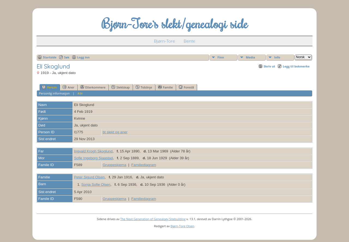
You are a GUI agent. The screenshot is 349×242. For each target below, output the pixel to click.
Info (277, 57)
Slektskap (121, 87)
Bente (189, 41)
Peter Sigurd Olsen (89, 177)
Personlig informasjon (54, 93)
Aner (68, 87)
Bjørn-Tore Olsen (182, 226)
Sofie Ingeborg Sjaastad (93, 158)
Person (49, 87)
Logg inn (83, 57)
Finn (221, 57)
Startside (49, 57)
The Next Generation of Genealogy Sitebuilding (153, 219)
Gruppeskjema (114, 165)
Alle (80, 93)
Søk (67, 57)
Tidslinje (144, 87)
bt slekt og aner (115, 132)
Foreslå (186, 87)
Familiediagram (143, 165)
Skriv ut (269, 66)
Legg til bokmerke (296, 66)
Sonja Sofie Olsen (95, 184)
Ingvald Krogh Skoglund (93, 151)
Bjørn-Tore (164, 41)
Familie (165, 87)
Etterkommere (93, 87)
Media (250, 57)
